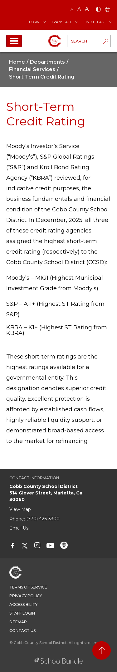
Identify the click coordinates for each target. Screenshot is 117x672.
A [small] (72, 9)
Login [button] (34, 22)
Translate (61, 22)
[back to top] (101, 650)
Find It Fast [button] (95, 22)
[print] (107, 10)
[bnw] (98, 10)
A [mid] (79, 9)
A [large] (87, 9)
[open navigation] (14, 41)
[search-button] (105, 42)
